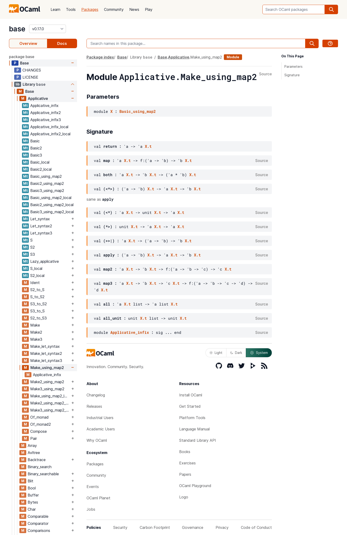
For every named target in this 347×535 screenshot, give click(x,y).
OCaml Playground (195, 485)
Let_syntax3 (41, 233)
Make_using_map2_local (50, 396)
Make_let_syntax (45, 346)
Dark (236, 353)
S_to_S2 (37, 296)
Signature (292, 75)
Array (32, 445)
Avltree (34, 452)
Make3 (36, 339)
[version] (47, 29)
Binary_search (40, 466)
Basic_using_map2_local (50, 197)
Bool (32, 488)
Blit (30, 481)
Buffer (33, 495)
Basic (35, 141)
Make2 (36, 332)
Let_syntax (40, 219)
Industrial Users (100, 417)
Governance (192, 527)
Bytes (33, 502)
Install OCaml (190, 395)
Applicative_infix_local (49, 126)
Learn (55, 9)
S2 (32, 247)
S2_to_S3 (38, 318)
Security (120, 527)
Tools (71, 9)
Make (35, 325)
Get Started (190, 406)
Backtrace (37, 459)
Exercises (187, 463)
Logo (183, 497)
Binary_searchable (43, 473)
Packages (89, 9)
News (134, 9)
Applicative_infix (44, 105)
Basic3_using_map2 (47, 190)
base (17, 29)
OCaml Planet (98, 498)
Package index (100, 57)
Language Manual (194, 429)
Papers (185, 474)
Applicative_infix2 (45, 112)
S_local (36, 268)
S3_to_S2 (38, 303)
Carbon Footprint (155, 527)
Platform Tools (192, 417)
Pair (33, 438)
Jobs (91, 509)
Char (32, 509)
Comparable (38, 516)
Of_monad (39, 417)
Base (24, 63)
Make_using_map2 (47, 367)
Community (114, 9)
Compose (38, 431)
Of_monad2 (40, 424)
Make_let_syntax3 (46, 360)
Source (265, 74)
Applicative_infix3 (45, 119)
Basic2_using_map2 (47, 183)
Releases (94, 406)
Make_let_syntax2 (46, 353)
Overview (28, 43)
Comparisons (39, 530)
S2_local (37, 275)
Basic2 (36, 148)
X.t (148, 146)
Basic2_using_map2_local (52, 204)
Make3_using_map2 (47, 388)
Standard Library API (197, 440)
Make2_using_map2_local (50, 403)
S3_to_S (37, 311)
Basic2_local (41, 169)
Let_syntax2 (41, 226)
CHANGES (31, 70)
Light (215, 353)
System (259, 353)
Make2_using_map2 (47, 381)
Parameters (293, 66)
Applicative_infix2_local (50, 134)
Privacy (222, 527)
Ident (35, 282)
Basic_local (39, 162)
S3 (32, 254)
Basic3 (36, 155)
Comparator (38, 523)
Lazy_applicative (44, 261)
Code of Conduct (256, 527)
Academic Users (101, 429)
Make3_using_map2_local (50, 410)
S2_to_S (37, 289)
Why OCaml (97, 440)
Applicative (38, 98)
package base (21, 56)
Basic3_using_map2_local (52, 211)
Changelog (96, 395)
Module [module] (233, 57)
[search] (331, 9)
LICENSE (30, 77)
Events (93, 486)
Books (184, 451)
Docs (62, 43)
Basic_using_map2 (46, 176)
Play (148, 9)
